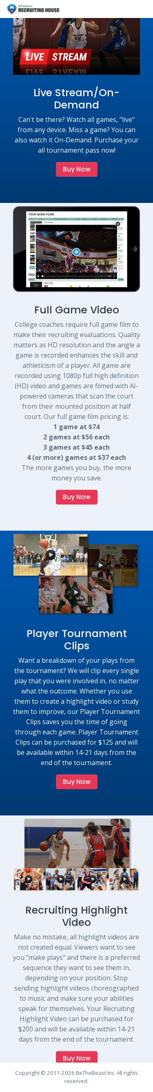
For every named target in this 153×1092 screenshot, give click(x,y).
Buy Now (77, 169)
